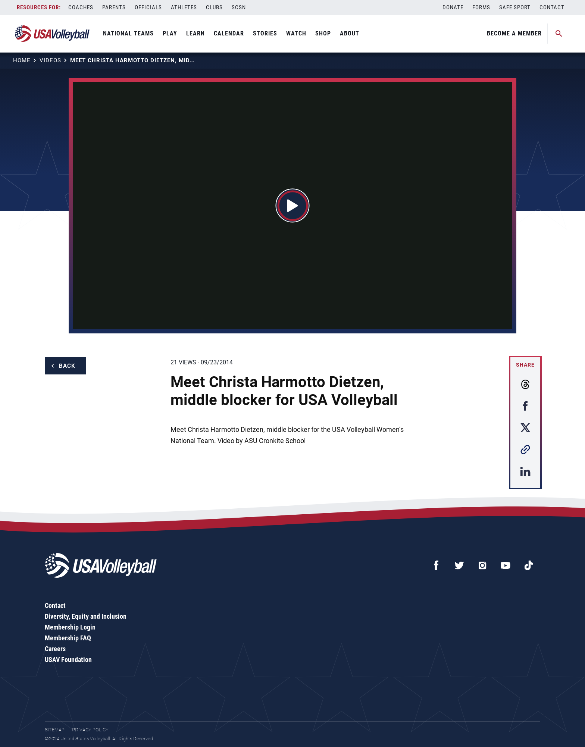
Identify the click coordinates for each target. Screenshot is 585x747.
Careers (55, 649)
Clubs (214, 7)
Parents (114, 7)
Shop (323, 33)
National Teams (128, 33)
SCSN (239, 7)
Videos (50, 60)
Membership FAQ (68, 638)
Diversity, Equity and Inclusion (85, 616)
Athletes (184, 7)
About (349, 33)
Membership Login (70, 627)
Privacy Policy (90, 729)
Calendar (229, 33)
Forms (481, 7)
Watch (296, 33)
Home (22, 60)
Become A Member (514, 33)
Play (170, 33)
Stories (265, 33)
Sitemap (55, 729)
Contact (551, 7)
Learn (195, 33)
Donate (452, 7)
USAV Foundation (68, 659)
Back (67, 365)
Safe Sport (515, 7)
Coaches (80, 7)
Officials (148, 7)
